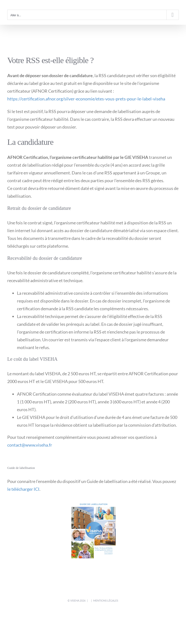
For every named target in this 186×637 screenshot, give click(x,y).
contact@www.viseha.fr (29, 445)
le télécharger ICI (23, 489)
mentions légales (105, 600)
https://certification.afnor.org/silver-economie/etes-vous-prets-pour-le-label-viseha (86, 98)
